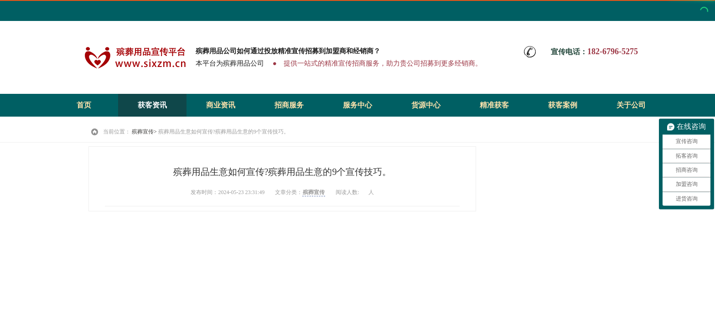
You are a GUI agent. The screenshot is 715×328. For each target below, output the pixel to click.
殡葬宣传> (144, 131)
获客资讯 (152, 105)
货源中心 (425, 105)
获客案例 (562, 105)
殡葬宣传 (314, 192)
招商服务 (289, 105)
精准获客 (494, 105)
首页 (84, 105)
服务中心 (357, 105)
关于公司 (631, 105)
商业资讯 (220, 105)
